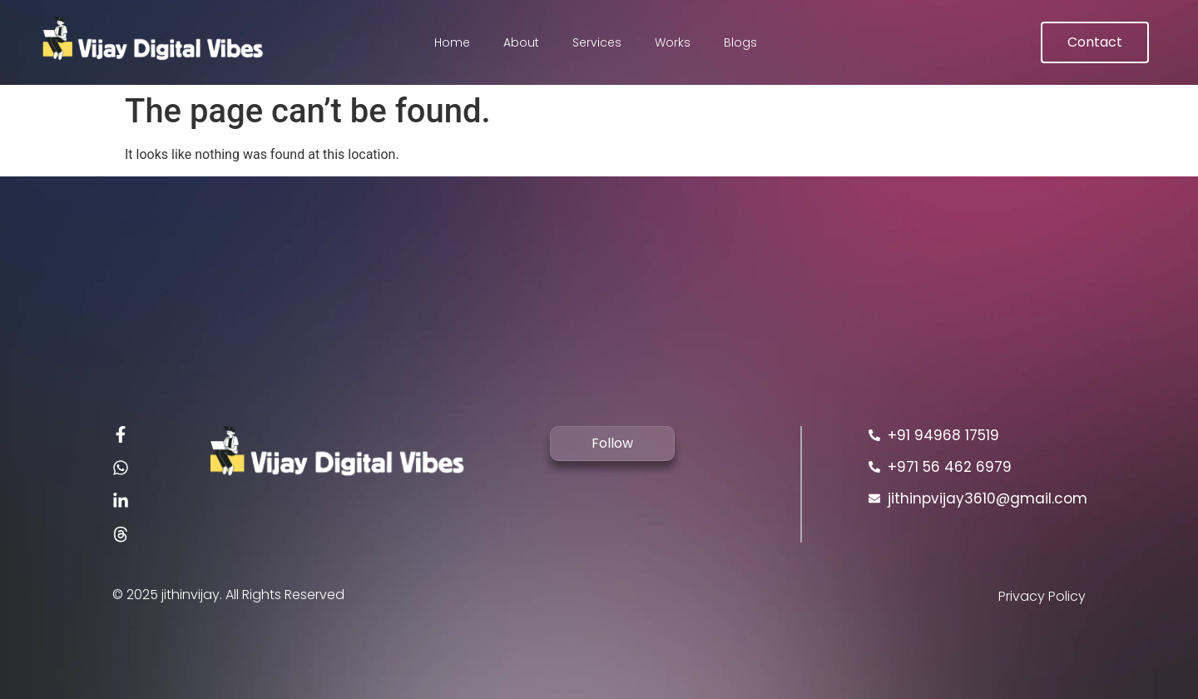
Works (673, 42)
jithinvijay (190, 594)
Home (452, 42)
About (521, 42)
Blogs (740, 42)
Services (596, 42)
